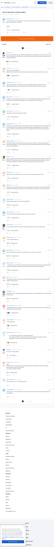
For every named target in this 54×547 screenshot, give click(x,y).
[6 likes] (12, 178)
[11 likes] (12, 104)
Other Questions (25, 7)
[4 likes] (12, 61)
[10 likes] (12, 165)
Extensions (8, 422)
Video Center (9, 462)
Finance (8, 451)
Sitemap (27, 530)
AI (6, 428)
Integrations (9, 419)
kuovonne (8, 52)
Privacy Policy (4, 544)
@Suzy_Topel (9, 158)
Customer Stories (10, 468)
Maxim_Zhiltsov (9, 263)
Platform (8, 413)
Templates (8, 488)
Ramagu (8, 349)
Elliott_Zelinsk (9, 18)
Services (8, 479)
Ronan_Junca (9, 111)
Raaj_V (7, 277)
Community (7, 7)
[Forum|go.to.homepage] (10, 2)
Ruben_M (8, 185)
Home (2, 7)
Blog (7, 502)
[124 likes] (13, 30)
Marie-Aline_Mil (9, 332)
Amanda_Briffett (10, 123)
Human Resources (10, 445)
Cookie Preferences (27, 545)
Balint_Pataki (9, 250)
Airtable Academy (10, 456)
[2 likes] (11, 243)
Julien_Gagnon (9, 199)
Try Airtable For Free (11, 511)
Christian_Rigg (9, 212)
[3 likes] (12, 205)
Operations (8, 442)
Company (8, 494)
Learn (7, 453)
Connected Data (10, 430)
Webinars (8, 471)
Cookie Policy (19, 540)
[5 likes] (12, 270)
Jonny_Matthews (10, 389)
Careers (7, 499)
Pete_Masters (9, 172)
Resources (8, 473)
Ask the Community (16, 7)
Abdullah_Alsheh (10, 379)
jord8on (8, 156)
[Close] (24, 534)
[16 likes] (12, 90)
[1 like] (11, 355)
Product (8, 436)
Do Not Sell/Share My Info (27, 541)
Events (7, 459)
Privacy (27, 534)
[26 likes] (12, 75)
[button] (1, 3)
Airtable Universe (10, 491)
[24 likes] (12, 134)
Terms (27, 537)
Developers (8, 482)
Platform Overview (10, 416)
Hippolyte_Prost (10, 237)
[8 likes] (12, 117)
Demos (7, 465)
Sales (7, 448)
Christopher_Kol (10, 82)
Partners (8, 476)
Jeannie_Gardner (10, 305)
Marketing (8, 439)
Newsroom (8, 508)
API (27, 526)
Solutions (8, 433)
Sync (8, 26)
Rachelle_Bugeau (10, 141)
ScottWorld (8, 291)
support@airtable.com (23, 293)
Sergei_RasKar (9, 224)
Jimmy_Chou (9, 362)
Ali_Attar (8, 68)
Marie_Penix (9, 96)
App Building (9, 425)
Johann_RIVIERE (10, 319)
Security (27, 523)
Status (7, 505)
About (7, 497)
